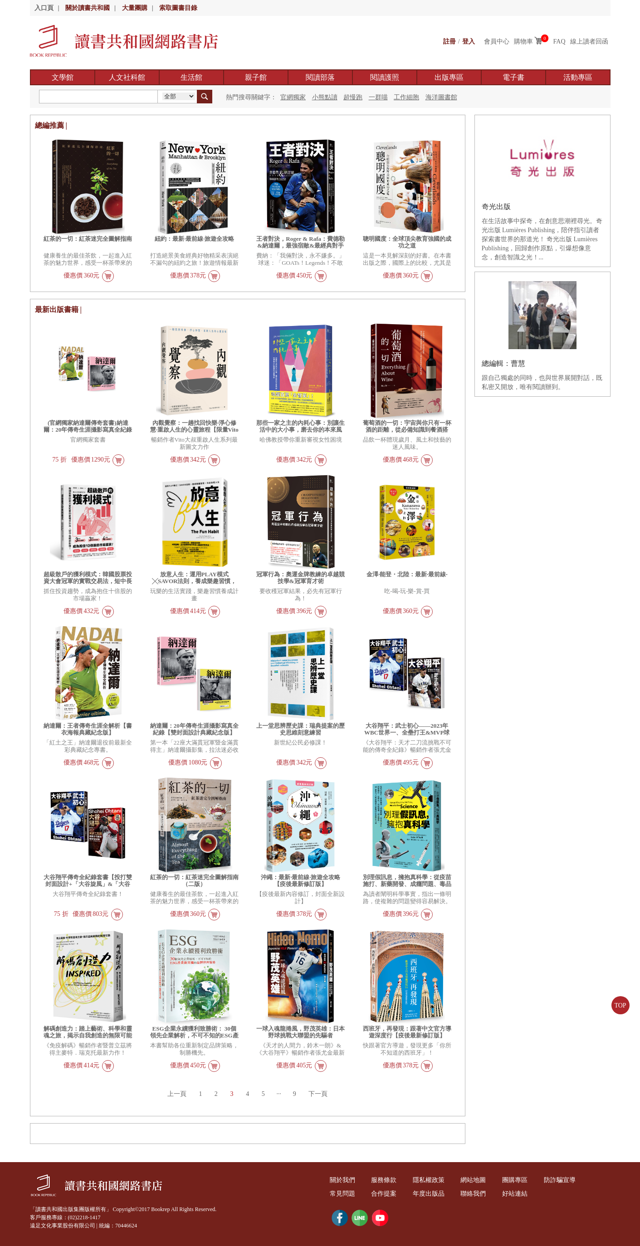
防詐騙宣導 (564, 1180)
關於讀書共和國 (87, 8)
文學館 (62, 77)
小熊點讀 (324, 97)
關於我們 (343, 1180)
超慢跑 (352, 97)
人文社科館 (127, 77)
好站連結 (519, 1193)
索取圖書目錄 (178, 8)
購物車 (523, 41)
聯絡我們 (476, 1193)
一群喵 (378, 97)
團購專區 (519, 1180)
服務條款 (385, 1180)
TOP (620, 1005)
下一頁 (318, 1093)
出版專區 (449, 77)
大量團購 (134, 8)
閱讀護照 (384, 77)
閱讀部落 (320, 77)
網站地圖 (476, 1180)
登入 (468, 41)
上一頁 (176, 1093)
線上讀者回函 (589, 41)
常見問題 (343, 1193)
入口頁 (44, 8)
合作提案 (385, 1193)
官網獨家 (293, 97)
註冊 (449, 41)
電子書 (513, 77)
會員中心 (496, 41)
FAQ (559, 41)
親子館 (256, 77)
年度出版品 (431, 1193)
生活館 (191, 77)
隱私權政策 (431, 1180)
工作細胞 (406, 97)
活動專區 (577, 77)
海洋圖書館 (441, 97)
